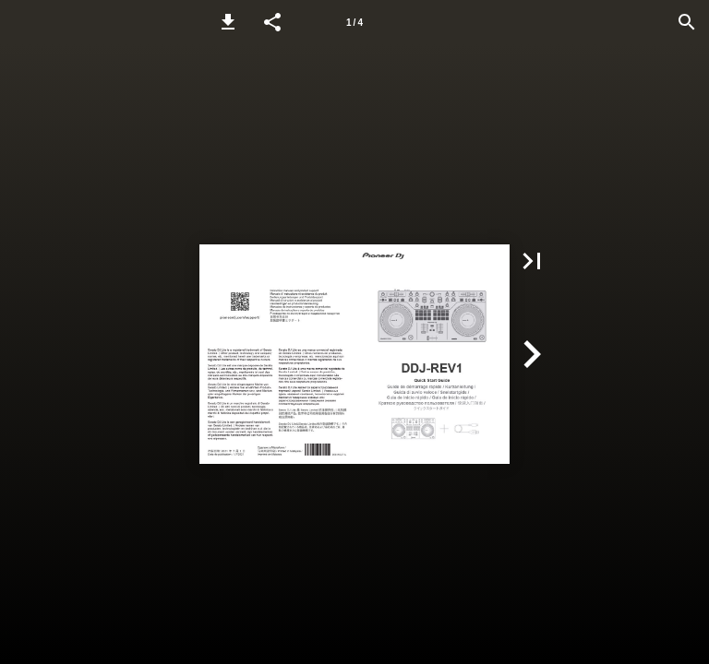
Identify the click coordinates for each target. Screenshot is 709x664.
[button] (228, 22)
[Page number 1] (354, 22)
